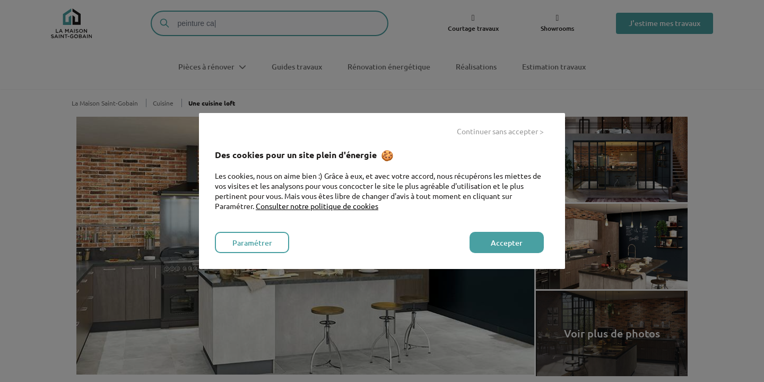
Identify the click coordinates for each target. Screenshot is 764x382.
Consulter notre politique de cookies (317, 206)
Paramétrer (252, 243)
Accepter (507, 243)
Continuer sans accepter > (500, 131)
